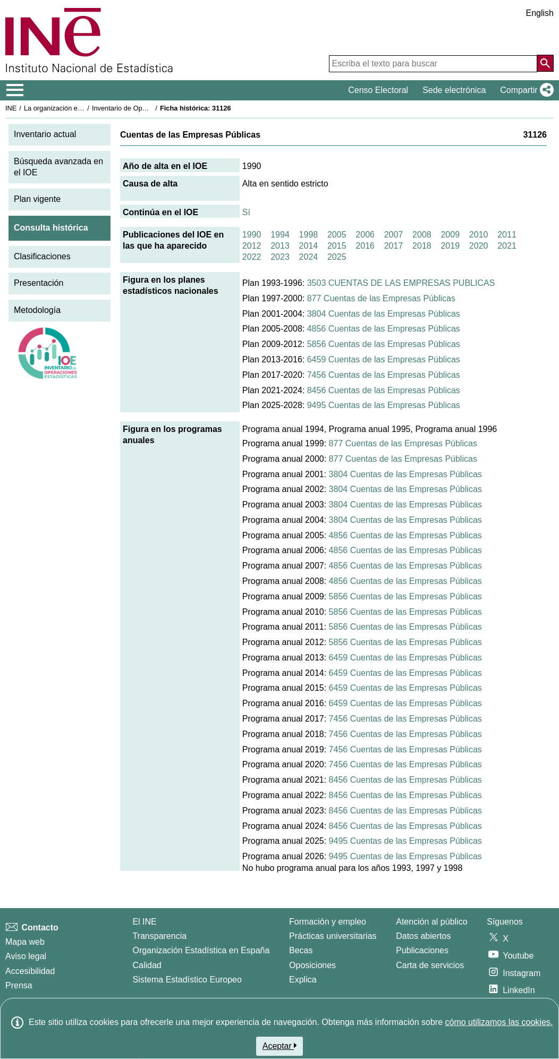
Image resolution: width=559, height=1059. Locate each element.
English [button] (540, 13)
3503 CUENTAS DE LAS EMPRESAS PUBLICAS (401, 282)
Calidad (146, 965)
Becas (300, 950)
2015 (336, 245)
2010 (478, 234)
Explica (303, 979)
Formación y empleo (327, 921)
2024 (308, 256)
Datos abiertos (423, 936)
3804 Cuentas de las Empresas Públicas (383, 313)
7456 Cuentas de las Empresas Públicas (383, 374)
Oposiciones (312, 965)
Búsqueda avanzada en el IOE (58, 167)
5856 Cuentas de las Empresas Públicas (383, 344)
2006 (365, 234)
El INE (144, 921)
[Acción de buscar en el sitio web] (545, 63)
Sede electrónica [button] (454, 90)
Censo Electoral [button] (378, 90)
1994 (280, 234)
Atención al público (431, 921)
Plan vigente (37, 199)
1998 (308, 234)
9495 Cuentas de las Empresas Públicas (383, 405)
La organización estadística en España (82, 108)
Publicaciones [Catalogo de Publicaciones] (422, 950)
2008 (421, 234)
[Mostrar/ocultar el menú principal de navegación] (15, 90)
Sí (246, 212)
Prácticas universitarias (333, 936)
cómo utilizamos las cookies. (499, 1022)
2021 (506, 245)
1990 (251, 234)
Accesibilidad (30, 971)
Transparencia (159, 936)
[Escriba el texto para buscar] (433, 63)
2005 (336, 234)
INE (10, 108)
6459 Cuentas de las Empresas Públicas (383, 359)
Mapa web (25, 941)
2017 (393, 245)
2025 (336, 256)
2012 (251, 245)
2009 (450, 234)
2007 (393, 234)
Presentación (38, 282)
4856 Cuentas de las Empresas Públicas (383, 328)
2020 (478, 245)
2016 (365, 245)
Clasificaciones (42, 256)
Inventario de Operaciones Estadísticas (151, 108)
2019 (450, 245)
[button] (525, 90)
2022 (251, 256)
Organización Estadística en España (200, 950)
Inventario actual (45, 134)
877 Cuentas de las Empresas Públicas (381, 298)
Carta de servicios (430, 965)
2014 (308, 245)
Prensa (18, 985)
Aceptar (279, 1045)
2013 (280, 245)
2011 (506, 234)
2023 (280, 256)
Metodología (37, 310)
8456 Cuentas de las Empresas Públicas (383, 390)
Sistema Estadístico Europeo (186, 979)
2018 (421, 245)
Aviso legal (25, 956)
